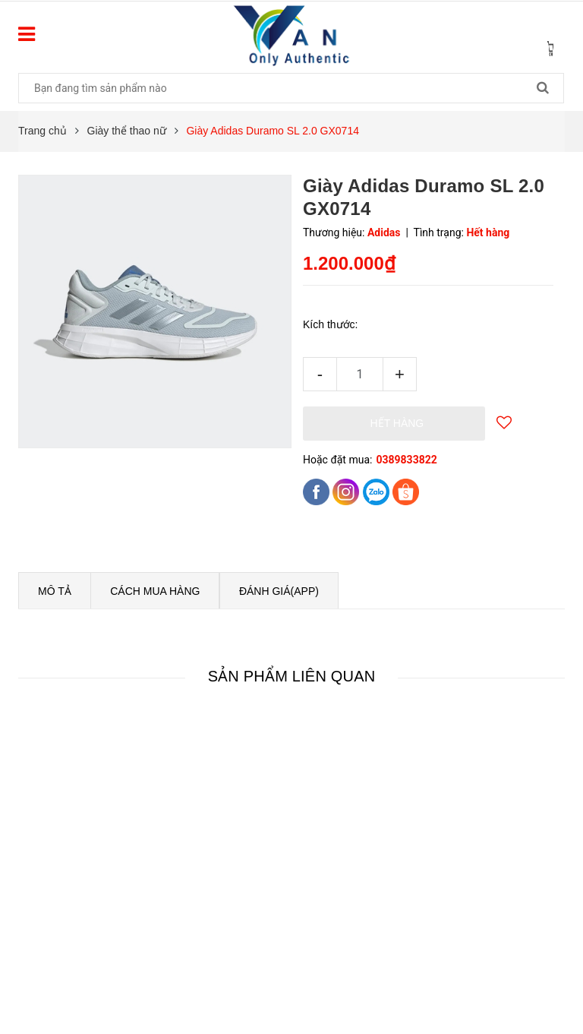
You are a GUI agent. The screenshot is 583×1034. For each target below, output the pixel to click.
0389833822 (406, 460)
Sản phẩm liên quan (292, 676)
